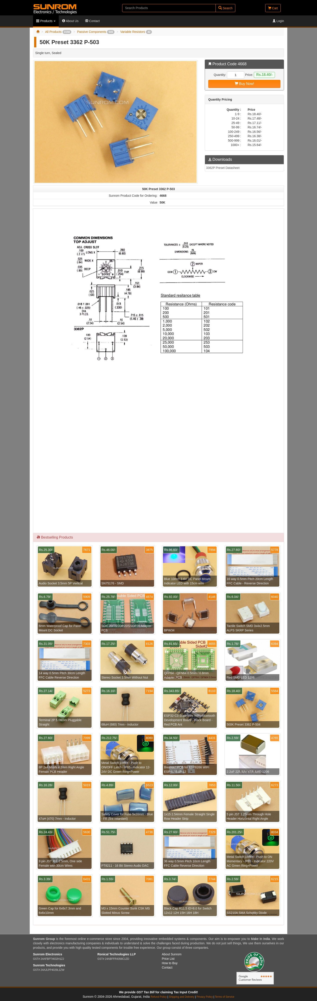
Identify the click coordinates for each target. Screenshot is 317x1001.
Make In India (260, 939)
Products (45, 21)
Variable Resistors (136, 32)
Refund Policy (159, 996)
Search (225, 8)
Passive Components (95, 32)
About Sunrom (172, 954)
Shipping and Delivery (181, 996)
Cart (273, 8)
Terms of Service (224, 996)
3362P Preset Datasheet (223, 168)
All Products (58, 32)
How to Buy (170, 963)
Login (278, 21)
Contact (92, 21)
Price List (168, 958)
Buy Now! (244, 84)
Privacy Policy (204, 996)
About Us (70, 21)
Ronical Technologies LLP (117, 954)
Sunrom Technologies (49, 965)
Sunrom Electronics (47, 954)
